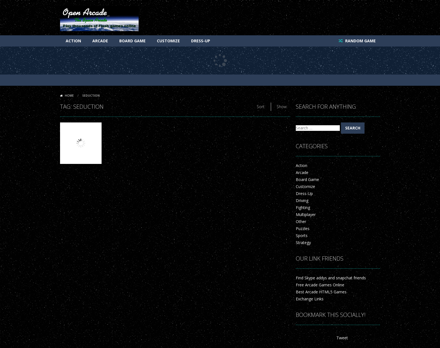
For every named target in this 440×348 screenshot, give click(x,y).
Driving (302, 200)
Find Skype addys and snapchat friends (331, 277)
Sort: (261, 106)
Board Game (132, 40)
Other (301, 221)
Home (69, 96)
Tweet (342, 337)
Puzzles (303, 228)
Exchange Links (310, 298)
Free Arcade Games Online (320, 284)
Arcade (100, 40)
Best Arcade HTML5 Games (321, 291)
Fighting (303, 207)
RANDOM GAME (360, 40)
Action (73, 40)
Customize (168, 40)
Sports (302, 235)
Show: (282, 106)
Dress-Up (200, 40)
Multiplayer (306, 214)
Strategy (303, 242)
